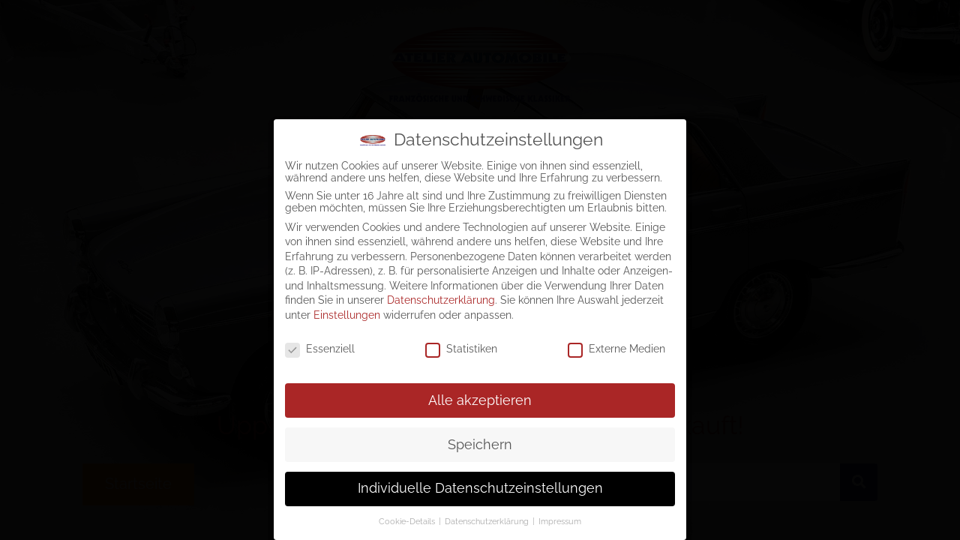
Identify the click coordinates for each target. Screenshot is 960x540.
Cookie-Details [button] (408, 518)
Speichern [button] (480, 441)
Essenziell (320, 346)
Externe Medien (616, 346)
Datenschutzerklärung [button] (488, 518)
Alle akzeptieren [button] (480, 396)
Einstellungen (347, 312)
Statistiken (461, 346)
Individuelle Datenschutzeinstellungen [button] (480, 485)
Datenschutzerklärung (441, 297)
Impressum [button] (559, 518)
